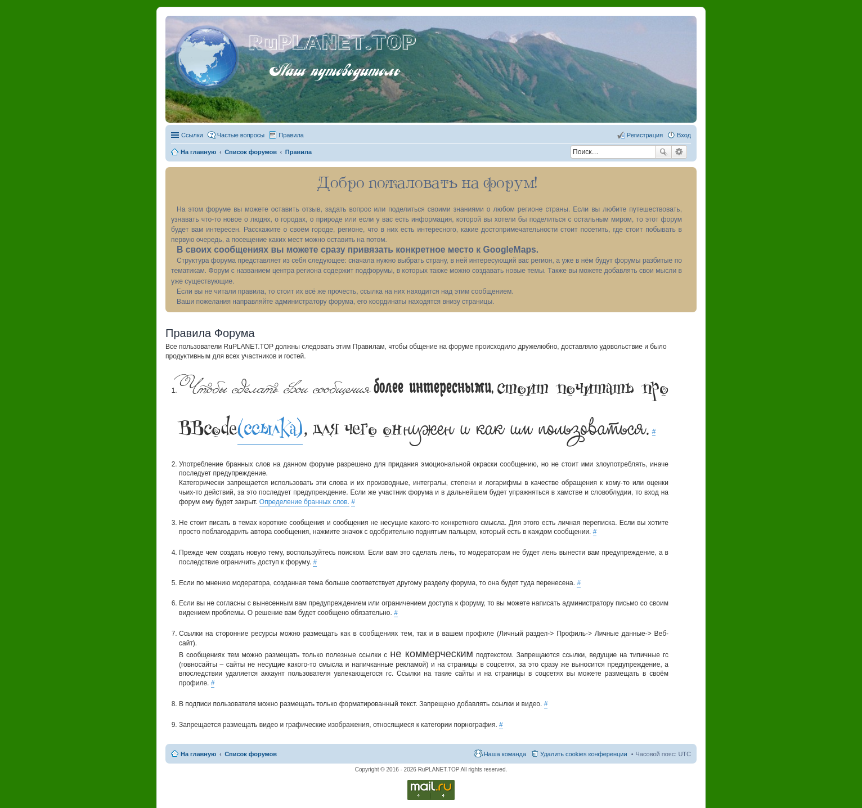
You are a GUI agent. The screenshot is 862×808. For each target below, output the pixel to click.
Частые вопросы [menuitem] (241, 135)
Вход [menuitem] (684, 135)
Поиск (663, 152)
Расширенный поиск (679, 152)
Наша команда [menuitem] (505, 754)
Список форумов (251, 754)
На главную (198, 754)
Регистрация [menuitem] (645, 135)
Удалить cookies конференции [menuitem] (583, 754)
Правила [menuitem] (291, 135)
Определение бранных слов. (304, 502)
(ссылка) (270, 428)
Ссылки (192, 135)
